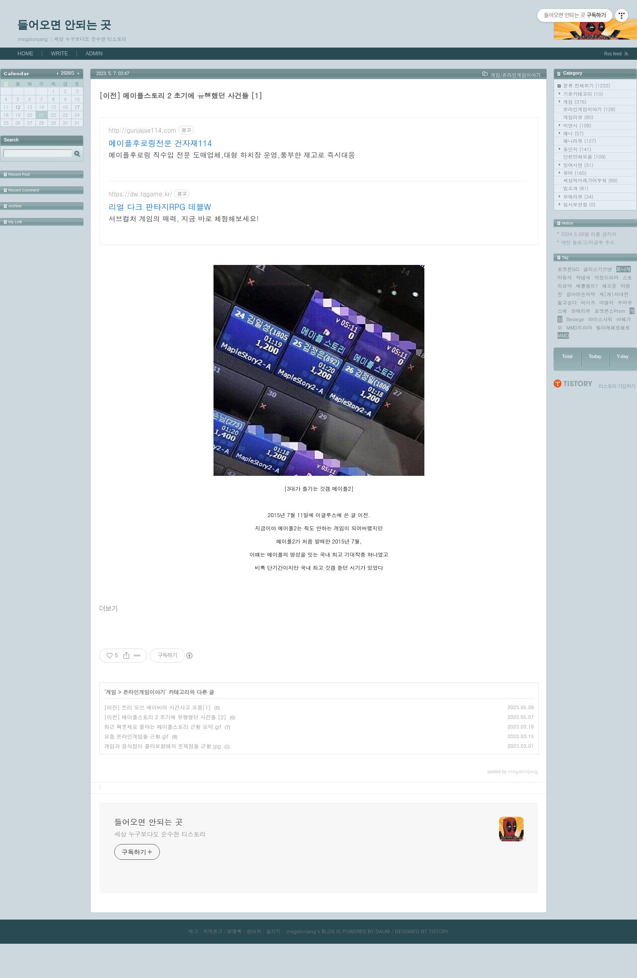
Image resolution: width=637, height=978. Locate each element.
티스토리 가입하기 (617, 386)
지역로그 (212, 957)
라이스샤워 (600, 319)
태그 (193, 957)
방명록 (234, 957)
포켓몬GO (568, 269)
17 (77, 107)
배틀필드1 (587, 286)
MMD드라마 (579, 327)
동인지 (577, 149)
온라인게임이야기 (589, 109)
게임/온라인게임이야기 (515, 75)
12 (17, 107)
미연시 (577, 125)
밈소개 (576, 188)
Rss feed (613, 53)
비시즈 (588, 302)
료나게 (623, 269)
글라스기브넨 (597, 269)
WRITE (59, 54)
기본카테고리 (583, 94)
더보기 (108, 634)
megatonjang (301, 957)
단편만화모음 (584, 156)
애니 (573, 133)
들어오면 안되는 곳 (64, 24)
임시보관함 (579, 204)
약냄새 (583, 277)
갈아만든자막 (580, 294)
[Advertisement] (319, 194)
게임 (574, 101)
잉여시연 (578, 165)
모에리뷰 (578, 196)
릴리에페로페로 (613, 327)
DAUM (383, 957)
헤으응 (609, 286)
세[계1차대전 (614, 294)
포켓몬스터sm (610, 311)
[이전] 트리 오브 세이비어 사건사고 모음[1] (157, 733)
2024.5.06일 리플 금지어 (589, 234)
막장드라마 (606, 277)
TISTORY (439, 957)
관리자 (253, 957)
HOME (25, 54)
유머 (574, 173)
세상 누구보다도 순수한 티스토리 (160, 859)
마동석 (564, 277)
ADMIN (94, 54)
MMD (563, 335)
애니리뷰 (579, 141)
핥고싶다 (567, 302)
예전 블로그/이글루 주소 (588, 242)
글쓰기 (273, 957)
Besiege (575, 319)
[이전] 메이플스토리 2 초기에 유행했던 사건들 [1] (180, 96)
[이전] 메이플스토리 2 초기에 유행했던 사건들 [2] (165, 742)
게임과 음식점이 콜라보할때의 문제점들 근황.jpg (162, 771)
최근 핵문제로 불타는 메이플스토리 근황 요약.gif (162, 752)
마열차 (606, 302)
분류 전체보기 (586, 85)
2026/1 (68, 73)
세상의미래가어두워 (590, 180)
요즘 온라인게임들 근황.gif (136, 762)
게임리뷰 (578, 117)
